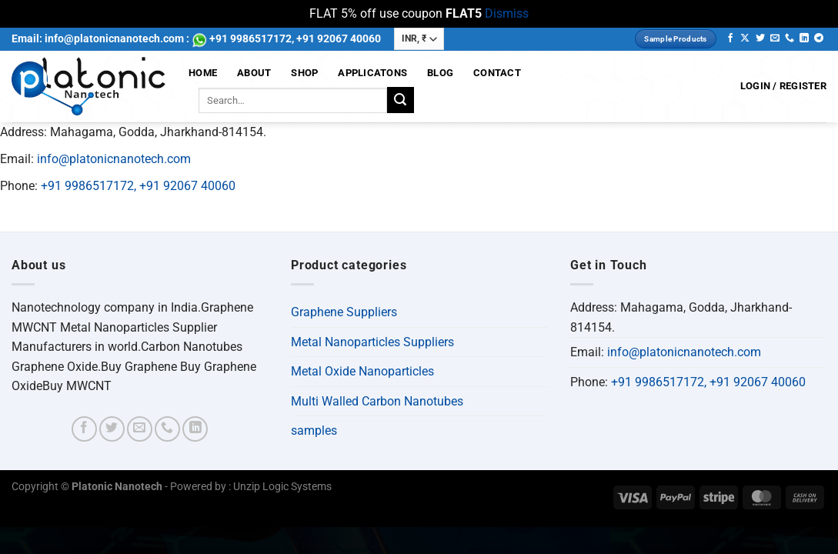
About (254, 72)
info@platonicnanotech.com (114, 159)
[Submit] (400, 100)
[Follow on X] (745, 38)
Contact (497, 72)
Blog (440, 72)
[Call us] (789, 38)
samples (314, 430)
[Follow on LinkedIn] (804, 38)
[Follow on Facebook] (730, 38)
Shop (304, 72)
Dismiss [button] (507, 13)
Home (203, 72)
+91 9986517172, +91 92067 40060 (138, 186)
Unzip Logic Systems (282, 486)
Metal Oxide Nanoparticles (362, 371)
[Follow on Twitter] (760, 38)
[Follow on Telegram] (818, 38)
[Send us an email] (775, 38)
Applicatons (372, 72)
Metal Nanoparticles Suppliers (372, 342)
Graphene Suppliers (344, 312)
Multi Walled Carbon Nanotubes (377, 401)
